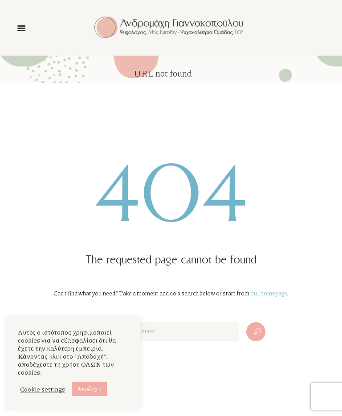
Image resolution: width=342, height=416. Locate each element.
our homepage (268, 293)
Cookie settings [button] (42, 389)
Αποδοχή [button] (89, 389)
